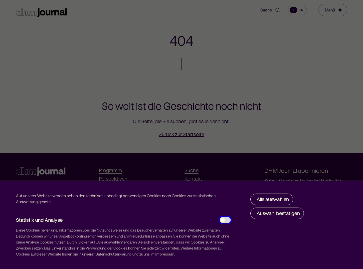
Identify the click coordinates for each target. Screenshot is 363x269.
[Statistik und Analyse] (225, 220)
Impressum (164, 254)
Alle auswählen (273, 199)
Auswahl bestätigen (278, 213)
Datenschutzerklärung (113, 254)
